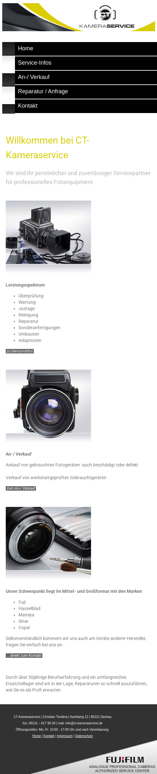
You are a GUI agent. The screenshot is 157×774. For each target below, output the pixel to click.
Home (36, 736)
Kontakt (48, 736)
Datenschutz (84, 736)
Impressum (64, 736)
